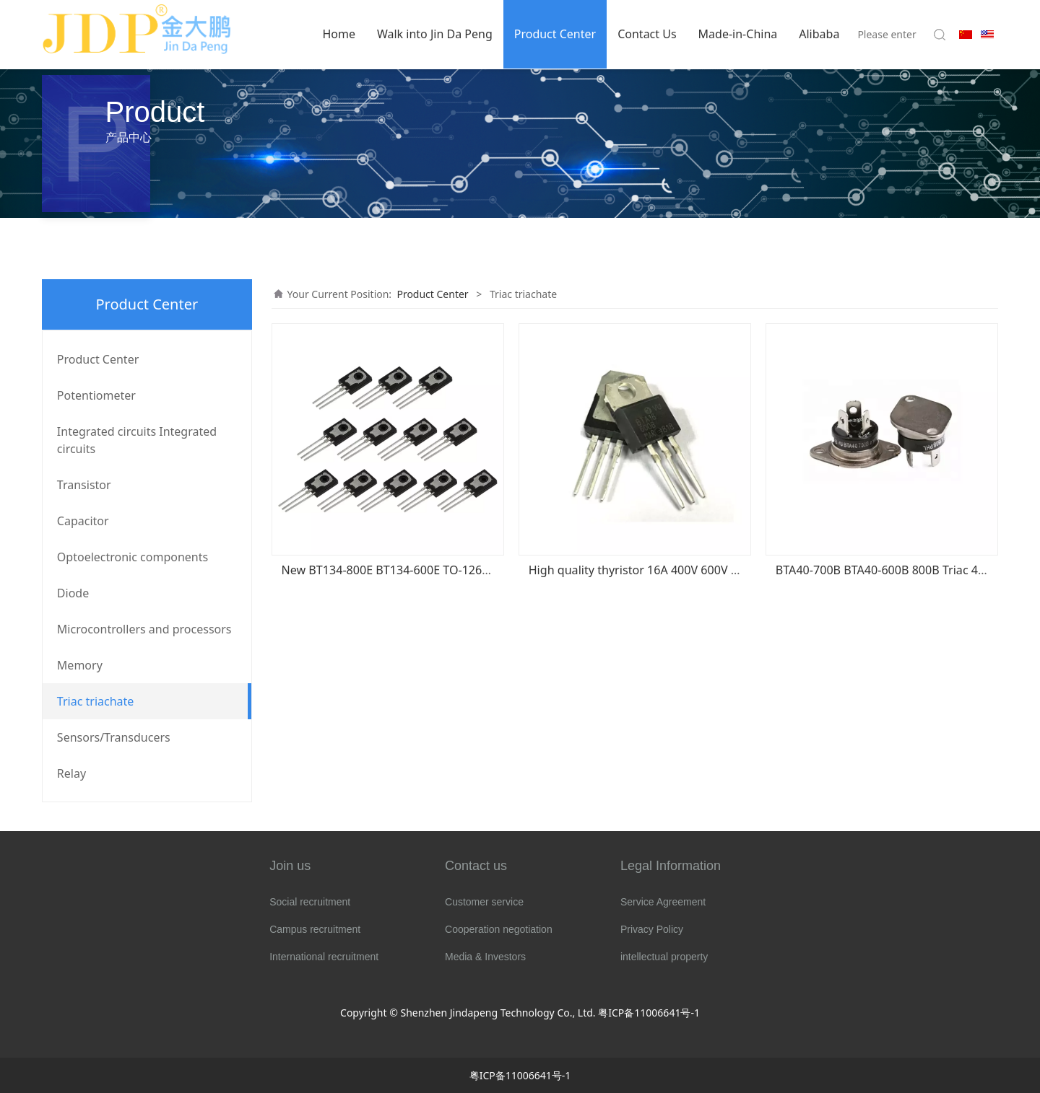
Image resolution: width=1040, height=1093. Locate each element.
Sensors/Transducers (113, 737)
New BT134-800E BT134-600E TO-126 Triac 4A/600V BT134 (439, 570)
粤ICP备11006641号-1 (649, 1012)
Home (338, 34)
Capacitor (83, 521)
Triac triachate (95, 701)
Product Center (555, 34)
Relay (71, 773)
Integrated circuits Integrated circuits (137, 440)
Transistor (84, 485)
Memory (80, 665)
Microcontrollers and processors (144, 629)
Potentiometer (96, 395)
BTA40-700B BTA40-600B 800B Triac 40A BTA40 (902, 570)
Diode (73, 593)
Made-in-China (738, 34)
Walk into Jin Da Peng (435, 34)
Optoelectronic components (132, 557)
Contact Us (647, 34)
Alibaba (819, 34)
